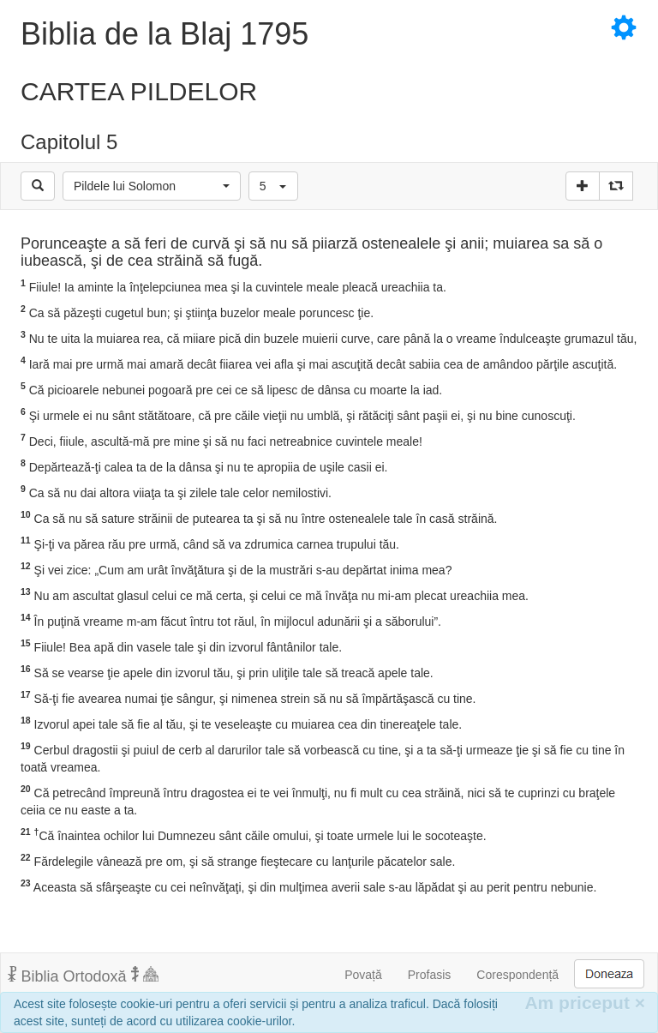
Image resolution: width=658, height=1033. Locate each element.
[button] (152, 186)
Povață (363, 975)
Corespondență (517, 975)
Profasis (430, 975)
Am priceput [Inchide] (584, 1003)
